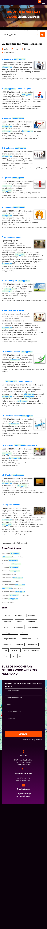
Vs (13, 656)
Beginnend (11, 553)
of (20, 656)
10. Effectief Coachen (17, 352)
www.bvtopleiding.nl (23, 796)
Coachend (11, 571)
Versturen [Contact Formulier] (23, 734)
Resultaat (19, 644)
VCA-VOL (15, 650)
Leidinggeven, (33, 627)
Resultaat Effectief (13, 592)
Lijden (23, 633)
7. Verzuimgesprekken (11, 237)
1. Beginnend (14, 59)
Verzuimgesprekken (9, 574)
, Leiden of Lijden (13, 588)
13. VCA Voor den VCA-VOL (19, 445)
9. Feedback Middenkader (13, 310)
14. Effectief (13, 475)
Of (37, 639)
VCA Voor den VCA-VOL (15, 595)
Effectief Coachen (13, 585)
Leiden (6, 627)
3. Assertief (13, 118)
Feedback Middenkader (10, 581)
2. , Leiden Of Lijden (16, 89)
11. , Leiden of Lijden (17, 381)
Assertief (10, 560)
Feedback (31, 621)
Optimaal (10, 567)
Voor (5, 656)
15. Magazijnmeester (11, 505)
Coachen (31, 615)
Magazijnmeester (8, 602)
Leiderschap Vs (12, 578)
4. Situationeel (14, 148)
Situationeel (11, 564)
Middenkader (26, 639)
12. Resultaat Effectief (17, 416)
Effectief (10, 599)
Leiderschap (18, 627)
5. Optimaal (13, 178)
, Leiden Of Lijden (13, 557)
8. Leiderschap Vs (16, 281)
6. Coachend (13, 207)
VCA (5, 650)
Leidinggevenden (10, 633)
